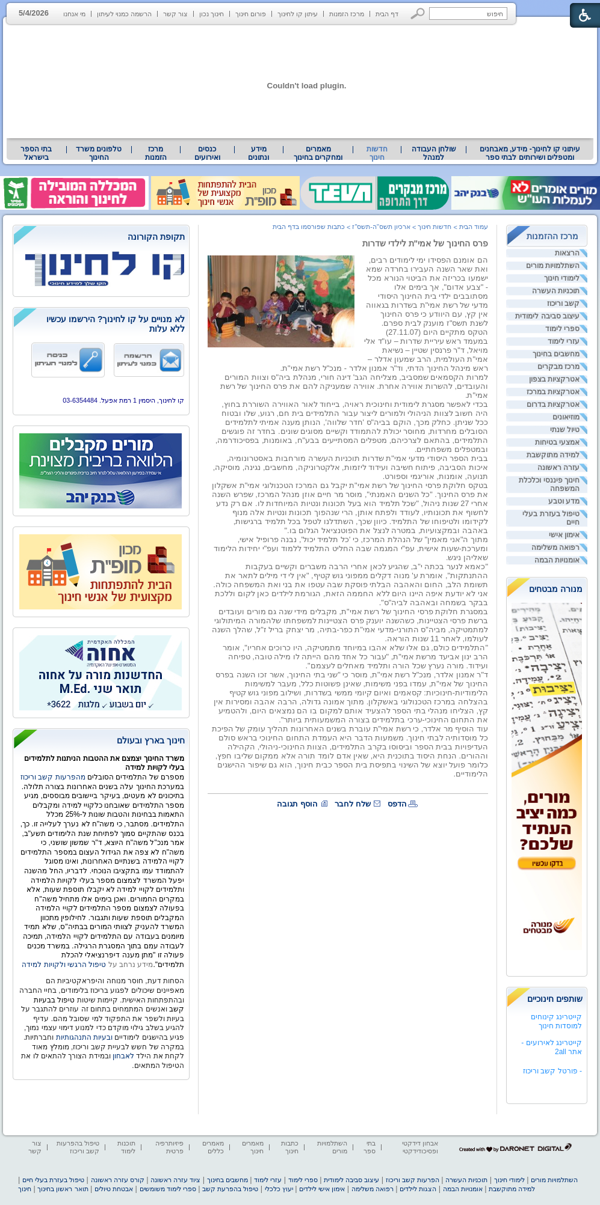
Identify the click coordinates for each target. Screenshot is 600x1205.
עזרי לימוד (564, 341)
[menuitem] (529, 153)
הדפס (397, 803)
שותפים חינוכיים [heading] (555, 999)
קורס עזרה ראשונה (117, 1179)
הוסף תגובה (297, 803)
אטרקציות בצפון (554, 379)
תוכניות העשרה (556, 291)
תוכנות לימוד (126, 1147)
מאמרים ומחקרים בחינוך (318, 153)
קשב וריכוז (563, 303)
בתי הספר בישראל (36, 153)
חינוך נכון (211, 13)
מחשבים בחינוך (556, 354)
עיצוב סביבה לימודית (547, 316)
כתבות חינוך (289, 1147)
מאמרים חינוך (253, 1147)
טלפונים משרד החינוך (99, 153)
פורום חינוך (250, 13)
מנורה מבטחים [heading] (556, 589)
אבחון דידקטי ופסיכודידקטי (420, 1147)
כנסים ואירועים (207, 153)
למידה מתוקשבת (553, 455)
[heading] (101, 238)
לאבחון (123, 1056)
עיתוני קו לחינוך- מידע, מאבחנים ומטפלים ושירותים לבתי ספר (530, 153)
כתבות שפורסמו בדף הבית (309, 226)
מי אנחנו (74, 13)
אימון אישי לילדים (322, 1188)
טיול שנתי (565, 430)
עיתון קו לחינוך (297, 13)
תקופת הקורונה (156, 237)
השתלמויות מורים (553, 265)
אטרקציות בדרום (553, 404)
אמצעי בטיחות (557, 442)
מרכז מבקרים (558, 366)
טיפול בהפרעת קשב (230, 1188)
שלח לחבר (353, 803)
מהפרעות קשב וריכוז (53, 777)
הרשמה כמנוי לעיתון (124, 13)
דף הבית (387, 13)
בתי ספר (369, 1147)
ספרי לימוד (562, 329)
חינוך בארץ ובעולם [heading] (151, 740)
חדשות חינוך (377, 153)
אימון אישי (564, 535)
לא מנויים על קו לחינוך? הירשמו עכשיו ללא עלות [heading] (115, 324)
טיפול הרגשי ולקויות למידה (64, 964)
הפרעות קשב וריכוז (412, 1179)
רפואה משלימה (555, 547)
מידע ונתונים (258, 153)
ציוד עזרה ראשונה (175, 1179)
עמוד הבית (473, 226)
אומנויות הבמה (557, 560)
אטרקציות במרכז (553, 392)
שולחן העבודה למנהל (434, 153)
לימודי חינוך (562, 278)
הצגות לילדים (418, 1188)
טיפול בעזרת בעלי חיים (551, 518)
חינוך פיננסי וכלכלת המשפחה (549, 484)
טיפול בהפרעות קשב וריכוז (78, 1147)
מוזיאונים (566, 417)
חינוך (24, 1188)
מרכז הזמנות (346, 13)
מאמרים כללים (213, 1147)
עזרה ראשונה (558, 467)
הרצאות (567, 253)
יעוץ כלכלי (279, 1188)
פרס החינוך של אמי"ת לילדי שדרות (425, 243)
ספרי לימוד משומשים (168, 1188)
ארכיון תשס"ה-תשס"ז (381, 226)
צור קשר (175, 13)
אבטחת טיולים (113, 1188)
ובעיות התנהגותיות (83, 1037)
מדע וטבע (564, 501)
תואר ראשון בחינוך (62, 1188)
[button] (418, 13)
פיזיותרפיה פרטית (169, 1147)
